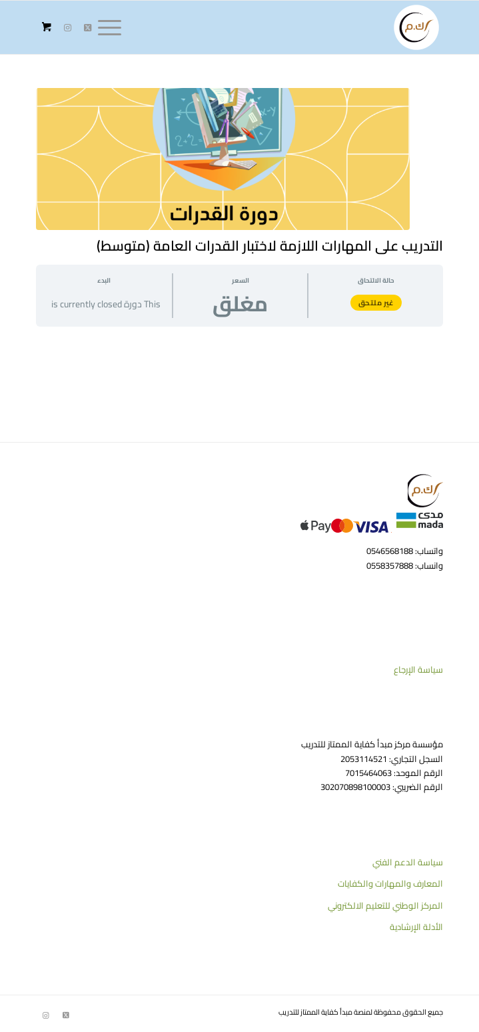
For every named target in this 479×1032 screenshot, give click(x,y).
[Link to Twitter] (88, 27)
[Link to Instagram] (68, 27)
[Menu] (114, 27)
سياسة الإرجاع (418, 669)
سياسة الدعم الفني (407, 862)
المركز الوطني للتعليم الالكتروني (385, 905)
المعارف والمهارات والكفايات (390, 883)
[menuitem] (114, 27)
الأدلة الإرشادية (416, 927)
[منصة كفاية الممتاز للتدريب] (280, 27)
